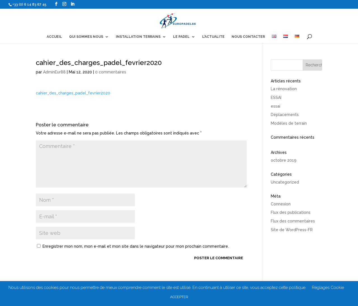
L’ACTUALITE (213, 37)
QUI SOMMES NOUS (86, 37)
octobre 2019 (283, 160)
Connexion (281, 204)
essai (275, 106)
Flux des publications (290, 212)
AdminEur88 (54, 72)
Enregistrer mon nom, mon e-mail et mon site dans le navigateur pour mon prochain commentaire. (136, 246)
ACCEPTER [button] (179, 297)
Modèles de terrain (289, 123)
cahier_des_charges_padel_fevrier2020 (73, 93)
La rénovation (284, 89)
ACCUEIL (54, 37)
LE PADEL (181, 37)
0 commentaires (110, 72)
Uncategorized (285, 182)
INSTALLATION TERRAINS (138, 37)
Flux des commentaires (293, 221)
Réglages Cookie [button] (328, 287)
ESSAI (276, 97)
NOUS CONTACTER (248, 37)
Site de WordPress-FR (292, 230)
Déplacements (285, 114)
